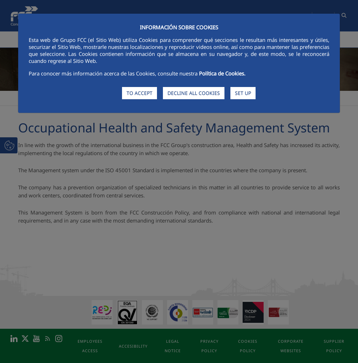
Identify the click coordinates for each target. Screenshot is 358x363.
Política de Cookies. (222, 73)
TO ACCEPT (139, 93)
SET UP (243, 93)
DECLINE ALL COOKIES (193, 93)
